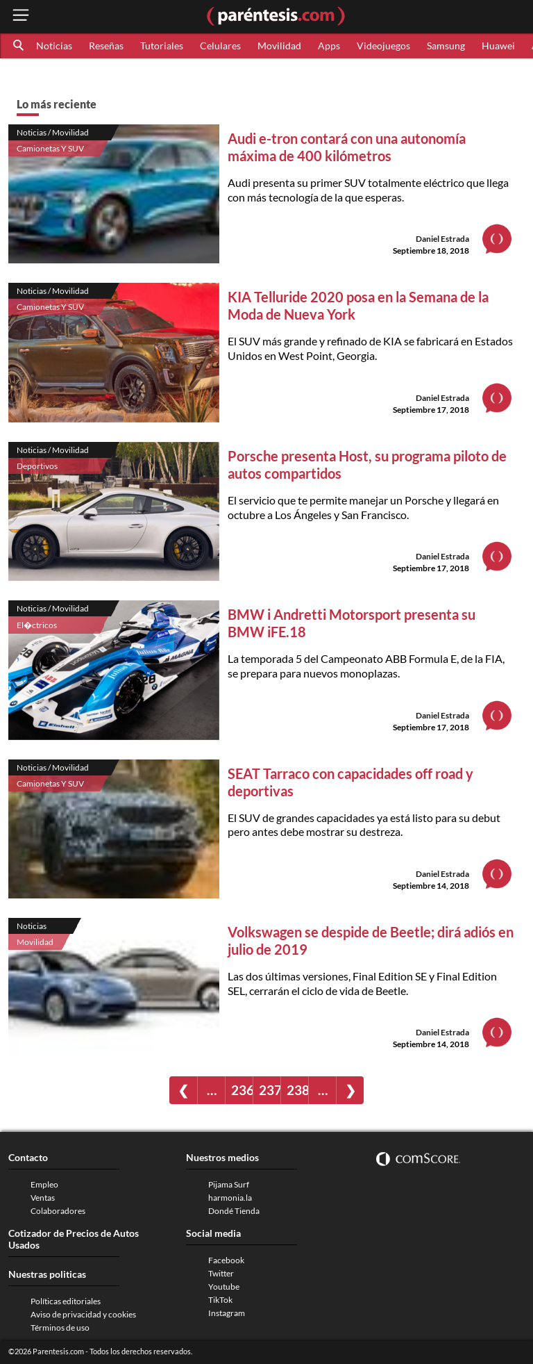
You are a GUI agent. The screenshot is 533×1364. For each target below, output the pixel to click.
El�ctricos (37, 625)
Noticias (54, 45)
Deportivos (37, 466)
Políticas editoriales (66, 1301)
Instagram (226, 1313)
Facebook (226, 1260)
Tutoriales (161, 45)
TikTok (220, 1300)
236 (242, 1090)
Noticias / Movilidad (53, 132)
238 (297, 1090)
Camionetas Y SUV (50, 148)
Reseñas (106, 45)
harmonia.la (230, 1197)
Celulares (220, 45)
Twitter (221, 1273)
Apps (329, 45)
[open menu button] (21, 16)
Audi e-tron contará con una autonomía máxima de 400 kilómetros (347, 147)
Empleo (44, 1184)
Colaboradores (58, 1211)
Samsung (446, 45)
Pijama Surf (228, 1184)
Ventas (43, 1197)
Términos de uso (60, 1327)
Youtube (223, 1286)
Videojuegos (383, 45)
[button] (19, 46)
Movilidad (279, 45)
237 (269, 1090)
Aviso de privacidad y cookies (83, 1314)
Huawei (498, 45)
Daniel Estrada (442, 238)
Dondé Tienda (234, 1211)
